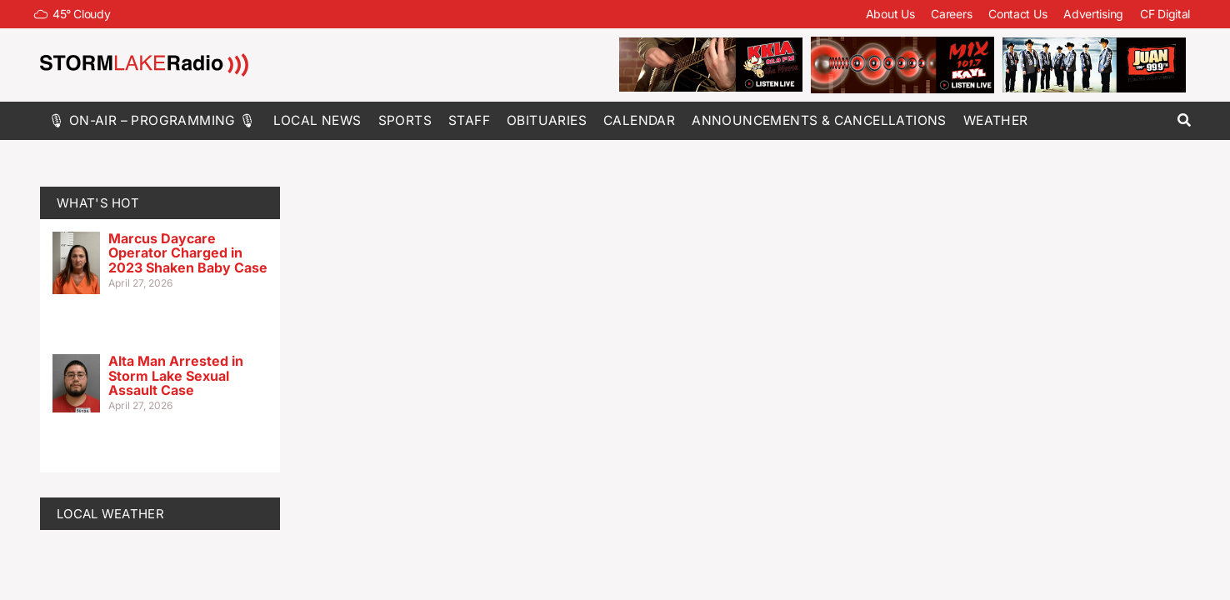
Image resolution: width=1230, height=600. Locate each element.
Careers (951, 14)
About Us (890, 14)
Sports (405, 120)
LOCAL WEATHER (110, 514)
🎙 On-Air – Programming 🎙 (152, 120)
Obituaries (547, 120)
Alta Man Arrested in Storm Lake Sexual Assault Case (175, 375)
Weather (995, 120)
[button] (1183, 120)
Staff (469, 120)
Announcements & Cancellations (819, 120)
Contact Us (1017, 14)
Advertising (1093, 14)
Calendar (639, 120)
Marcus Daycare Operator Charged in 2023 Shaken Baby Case (188, 253)
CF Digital (1165, 14)
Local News (317, 120)
